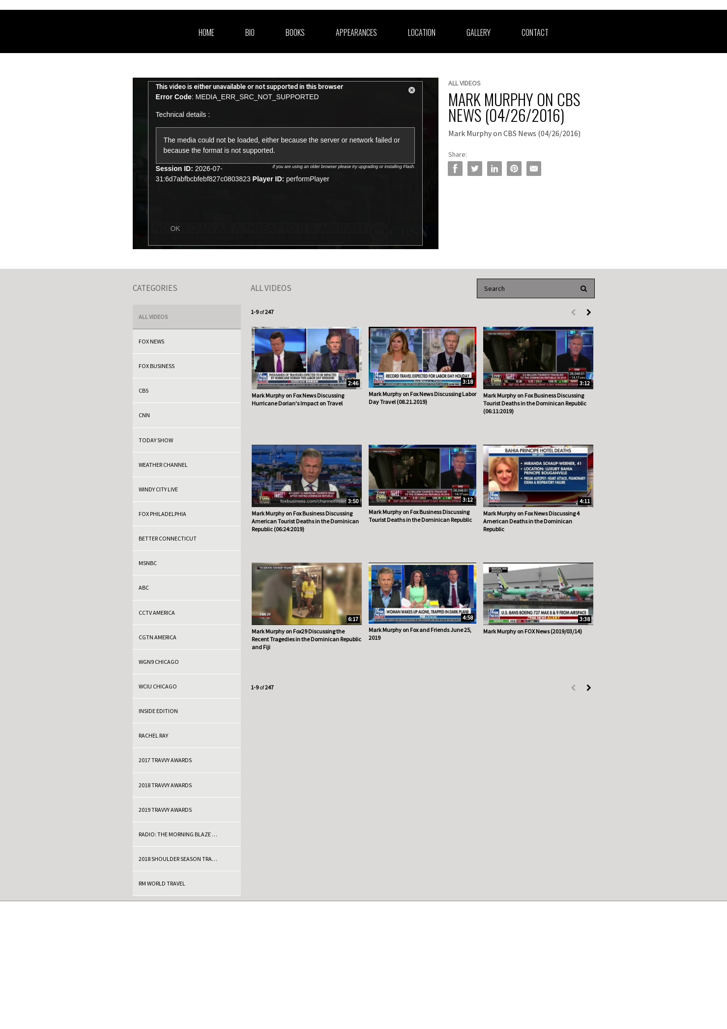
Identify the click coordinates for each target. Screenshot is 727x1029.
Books (295, 32)
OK (175, 228)
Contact (535, 32)
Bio (250, 32)
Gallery (478, 32)
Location (422, 32)
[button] (412, 92)
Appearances (356, 32)
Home (206, 32)
